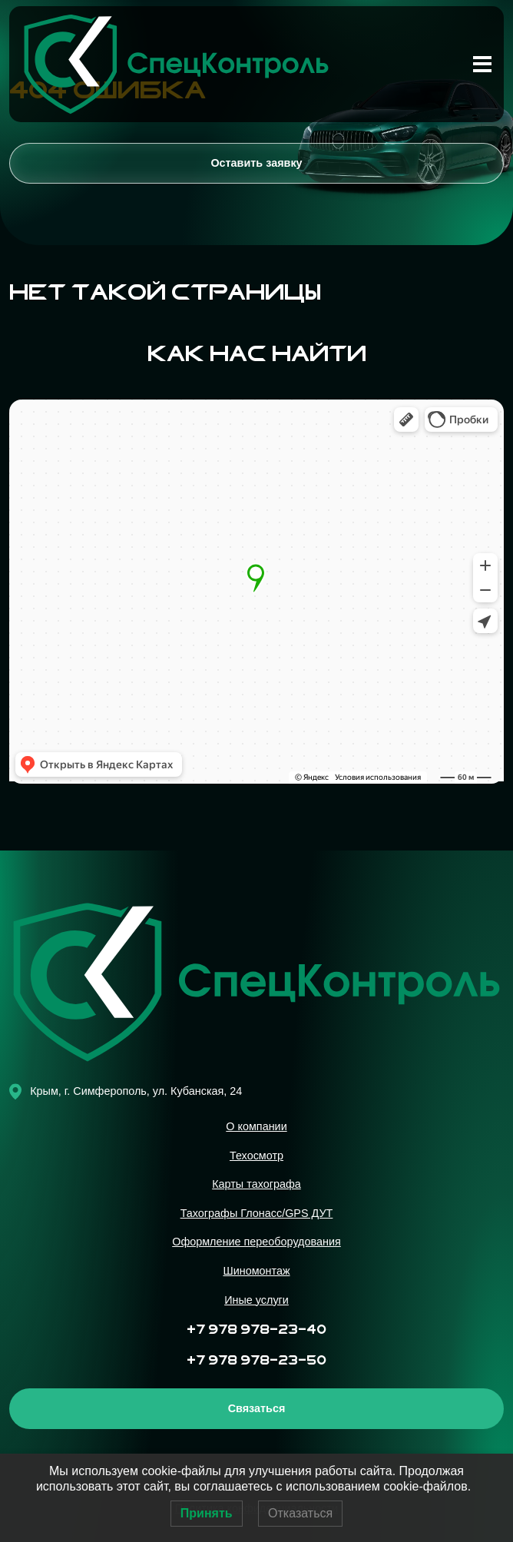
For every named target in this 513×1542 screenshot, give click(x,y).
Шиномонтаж (256, 1271)
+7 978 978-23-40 (256, 1330)
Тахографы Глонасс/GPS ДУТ (256, 1213)
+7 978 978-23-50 (256, 1361)
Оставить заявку (256, 163)
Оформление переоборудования (256, 1241)
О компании (256, 1126)
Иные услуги (256, 1300)
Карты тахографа (256, 1184)
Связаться (257, 1408)
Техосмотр (256, 1155)
